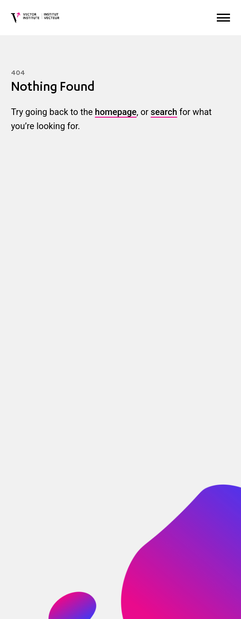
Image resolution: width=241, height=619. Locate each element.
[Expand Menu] (223, 17)
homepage (116, 112)
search (164, 112)
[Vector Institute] (35, 17)
